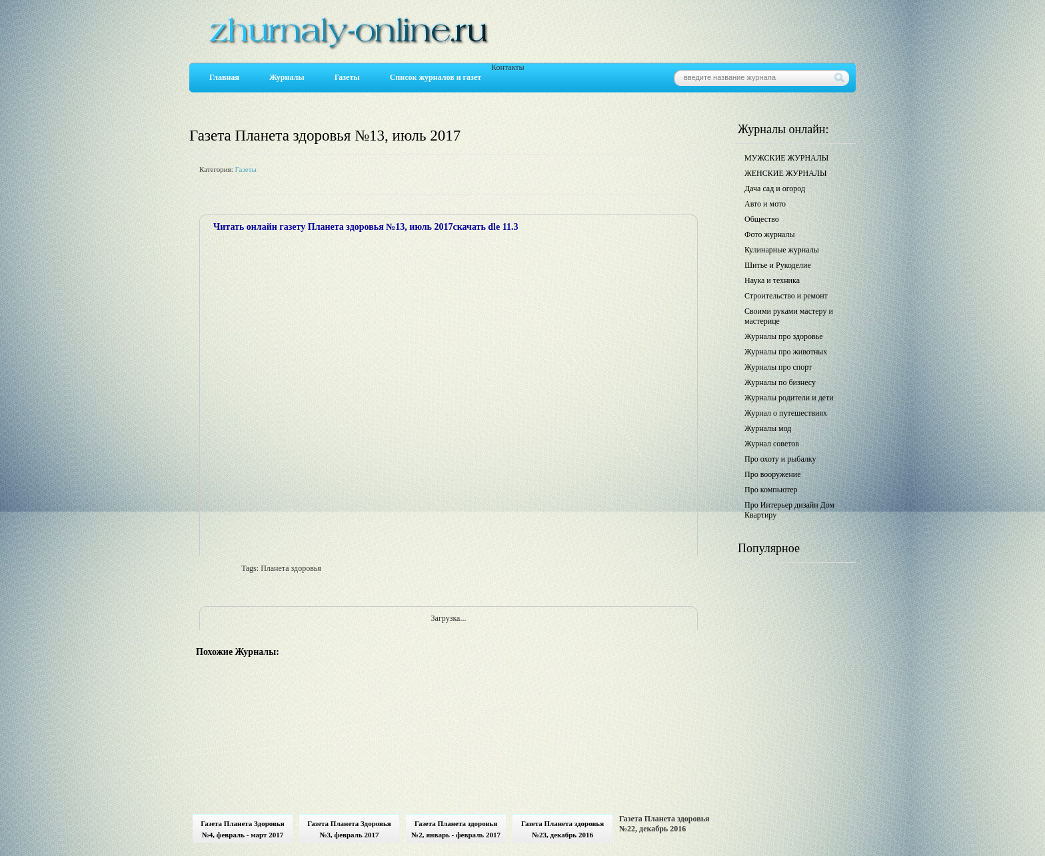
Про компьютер (771, 489)
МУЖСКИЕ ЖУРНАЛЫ (786, 158)
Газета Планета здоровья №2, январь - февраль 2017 (456, 829)
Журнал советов (771, 443)
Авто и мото (765, 204)
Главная (224, 77)
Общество (761, 219)
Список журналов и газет (435, 77)
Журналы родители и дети (789, 397)
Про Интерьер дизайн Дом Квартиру (789, 510)
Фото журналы (769, 234)
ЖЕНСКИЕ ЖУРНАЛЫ (785, 173)
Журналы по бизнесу (780, 382)
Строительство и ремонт (786, 295)
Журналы (287, 77)
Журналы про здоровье (783, 336)
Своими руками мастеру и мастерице (788, 316)
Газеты (347, 77)
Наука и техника (772, 280)
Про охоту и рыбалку (780, 459)
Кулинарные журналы (781, 249)
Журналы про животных (785, 351)
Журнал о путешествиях (785, 413)
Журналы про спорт (778, 367)
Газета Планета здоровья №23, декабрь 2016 (562, 829)
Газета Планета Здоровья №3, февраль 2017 (349, 829)
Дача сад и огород (774, 188)
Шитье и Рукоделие (777, 265)
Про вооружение (772, 474)
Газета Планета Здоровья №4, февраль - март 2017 (243, 829)
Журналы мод (767, 428)
